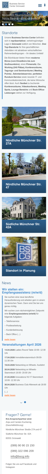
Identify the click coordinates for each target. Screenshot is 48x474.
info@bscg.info (20, 456)
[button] (1, 402)
